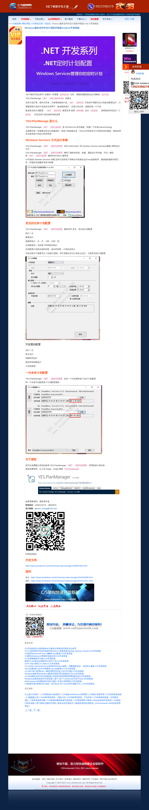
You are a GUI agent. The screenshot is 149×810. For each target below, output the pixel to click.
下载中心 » (82, 19)
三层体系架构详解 (38, 700)
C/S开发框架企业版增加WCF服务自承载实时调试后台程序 (50, 648)
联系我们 (68, 779)
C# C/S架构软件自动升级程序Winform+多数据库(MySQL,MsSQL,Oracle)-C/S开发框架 (63, 651)
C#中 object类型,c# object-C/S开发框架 (42, 663)
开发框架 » (26, 19)
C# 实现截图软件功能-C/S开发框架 (40, 658)
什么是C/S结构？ (32, 694)
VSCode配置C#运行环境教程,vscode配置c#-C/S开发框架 (50, 668)
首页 (14, 19)
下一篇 (37, 710)
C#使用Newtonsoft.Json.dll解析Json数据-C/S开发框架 (49, 653)
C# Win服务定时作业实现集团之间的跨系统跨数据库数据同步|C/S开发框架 (58, 676)
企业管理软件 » (55, 19)
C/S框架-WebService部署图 (74, 694)
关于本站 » (107, 19)
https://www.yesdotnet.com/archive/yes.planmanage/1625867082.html (56, 566)
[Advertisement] (55, 732)
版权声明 (86, 779)
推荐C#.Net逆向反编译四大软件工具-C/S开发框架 (47, 661)
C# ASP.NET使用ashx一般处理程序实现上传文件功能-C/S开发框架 (54, 671)
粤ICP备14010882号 (108, 779)
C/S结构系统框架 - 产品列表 (79, 697)
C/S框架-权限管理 (97, 694)
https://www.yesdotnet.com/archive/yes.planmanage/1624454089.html (62, 577)
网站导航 (26, 23)
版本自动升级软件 (66, 703)
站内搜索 (95, 19)
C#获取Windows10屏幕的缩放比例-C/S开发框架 (46, 656)
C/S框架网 (16, 23)
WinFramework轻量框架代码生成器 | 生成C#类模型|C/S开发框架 (53, 681)
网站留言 (77, 779)
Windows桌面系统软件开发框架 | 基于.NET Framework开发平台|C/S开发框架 (59, 679)
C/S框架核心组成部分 (51, 694)
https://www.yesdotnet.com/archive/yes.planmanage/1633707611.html (62, 581)
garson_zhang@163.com (46, 508)
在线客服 (137, 73)
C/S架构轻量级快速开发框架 (59, 700)
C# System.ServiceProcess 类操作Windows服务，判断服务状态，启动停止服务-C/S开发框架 (66, 666)
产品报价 (95, 779)
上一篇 (28, 710)
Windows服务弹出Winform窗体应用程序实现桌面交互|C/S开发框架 (54, 674)
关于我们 (59, 779)
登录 (127, 19)
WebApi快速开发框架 (102, 700)
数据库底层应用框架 (84, 703)
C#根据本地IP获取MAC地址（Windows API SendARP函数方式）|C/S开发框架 (59, 684)
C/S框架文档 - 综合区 (41, 23)
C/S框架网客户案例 (82, 700)
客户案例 (69, 19)
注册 (132, 19)
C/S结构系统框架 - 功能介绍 (52, 697)
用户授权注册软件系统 (46, 703)
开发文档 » (40, 19)
